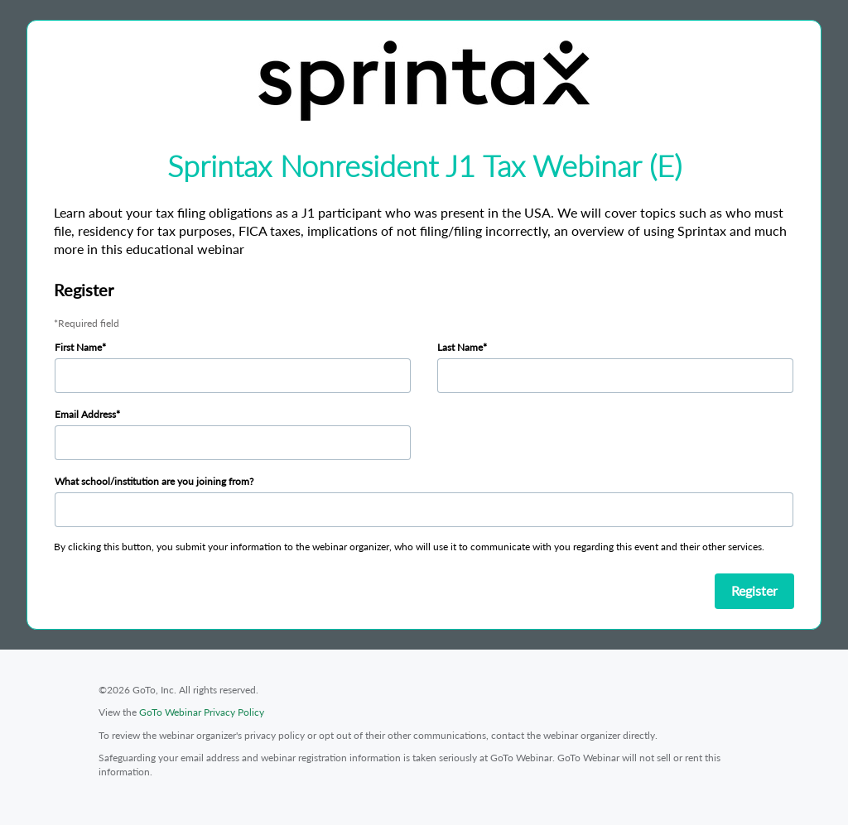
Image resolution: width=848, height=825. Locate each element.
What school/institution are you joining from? (154, 481)
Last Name (460, 347)
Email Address (85, 414)
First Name (78, 347)
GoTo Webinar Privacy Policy (201, 712)
